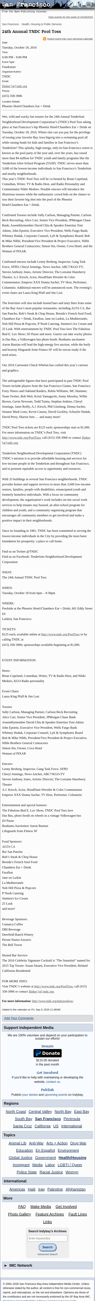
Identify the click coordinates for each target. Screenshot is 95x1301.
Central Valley (40, 1111)
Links (47, 1222)
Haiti (32, 1189)
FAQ (22, 1206)
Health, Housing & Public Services (42, 24)
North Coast (16, 1111)
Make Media (40, 1206)
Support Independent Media (28, 1027)
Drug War (78, 1143)
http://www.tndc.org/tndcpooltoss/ (52, 1001)
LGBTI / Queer (70, 1165)
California (42, 1126)
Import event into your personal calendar (68, 38)
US (56, 1126)
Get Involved (66, 1206)
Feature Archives (50, 1214)
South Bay (23, 1119)
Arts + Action (57, 1143)
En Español (45, 1150)
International (71, 1126)
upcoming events (56, 1094)
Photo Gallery (19, 1214)
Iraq (41, 1189)
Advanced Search (47, 1254)
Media (37, 1165)
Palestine (55, 1189)
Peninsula (72, 1119)
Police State (27, 1172)
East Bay (81, 1111)
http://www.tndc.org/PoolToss (21, 437)
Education (24, 1150)
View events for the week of (70, 17)
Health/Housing (72, 1158)
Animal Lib (17, 1143)
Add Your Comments (19, 1018)
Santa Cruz (22, 1126)
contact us (53, 1081)
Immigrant (21, 1165)
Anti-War (36, 1143)
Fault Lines (78, 1214)
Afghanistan (76, 1189)
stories (30, 1094)
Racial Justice (51, 1172)
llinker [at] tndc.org (14, 86)
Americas (17, 1189)
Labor (50, 1165)
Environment (68, 1150)
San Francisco (10, 24)
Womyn (72, 1172)
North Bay (63, 1111)
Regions (11, 1103)
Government (45, 1158)
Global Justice (20, 1158)
